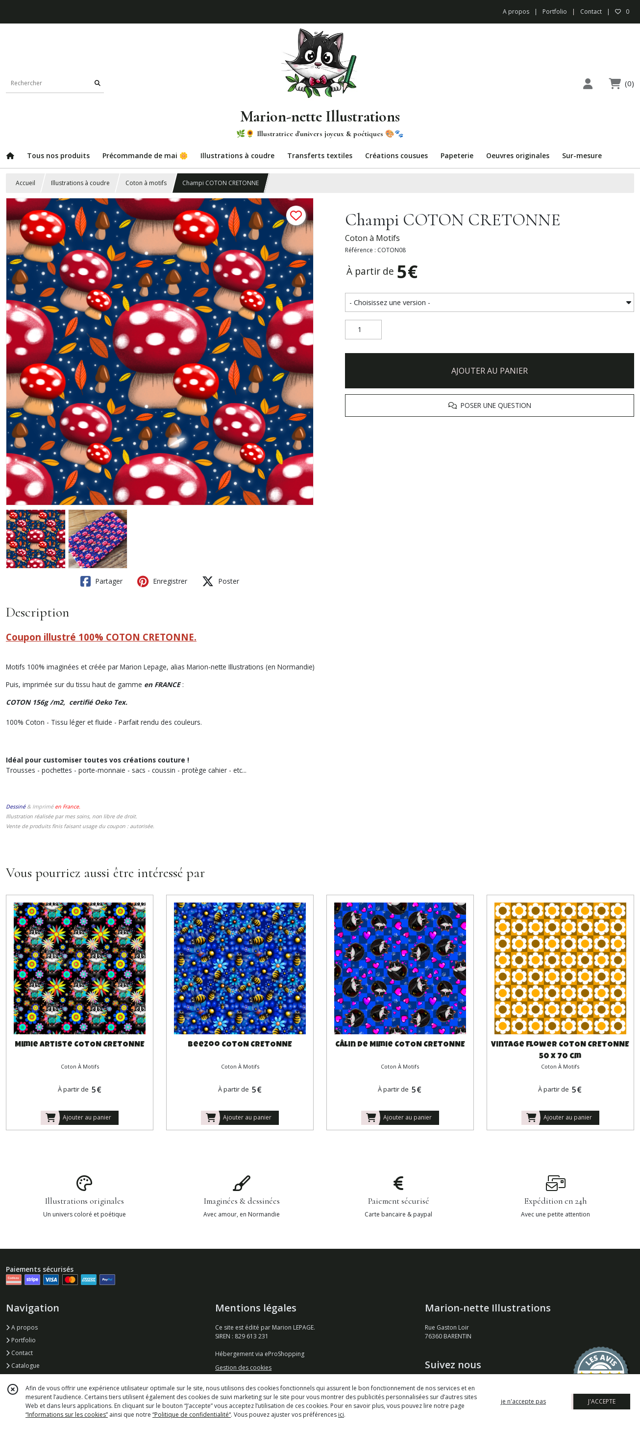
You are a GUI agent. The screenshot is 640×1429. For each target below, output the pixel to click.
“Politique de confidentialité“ (191, 1414)
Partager (101, 581)
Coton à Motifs (372, 238)
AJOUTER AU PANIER (489, 370)
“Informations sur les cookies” (66, 1414)
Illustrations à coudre (80, 183)
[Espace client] (587, 83)
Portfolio (21, 1340)
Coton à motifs (146, 183)
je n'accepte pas (523, 1401)
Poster (220, 581)
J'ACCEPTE (601, 1401)
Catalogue (23, 1365)
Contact (591, 11)
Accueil (25, 183)
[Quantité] (363, 329)
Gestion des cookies (243, 1367)
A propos (22, 1327)
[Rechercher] (97, 83)
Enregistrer (162, 581)
